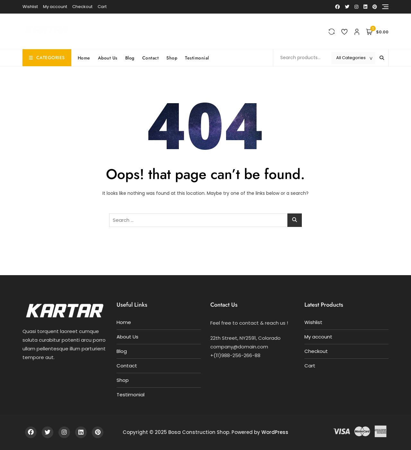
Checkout (82, 7)
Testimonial (197, 58)
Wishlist (30, 7)
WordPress (274, 432)
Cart (102, 7)
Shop (171, 58)
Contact (150, 58)
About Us (108, 58)
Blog (130, 58)
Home (84, 58)
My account (55, 7)
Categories (47, 57)
